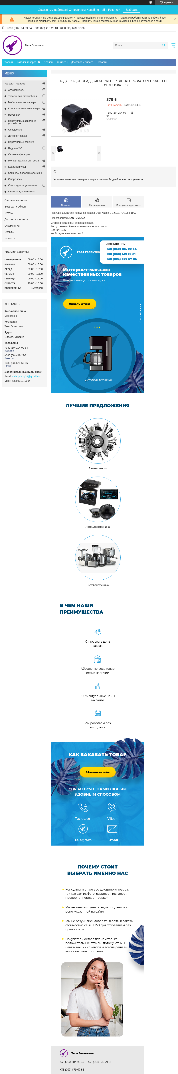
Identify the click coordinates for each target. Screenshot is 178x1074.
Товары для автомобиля (22, 96)
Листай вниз (140, 315)
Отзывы (48, 62)
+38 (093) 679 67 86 (121, 259)
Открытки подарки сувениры (25, 172)
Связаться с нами (16, 200)
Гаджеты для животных (22, 191)
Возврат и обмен (15, 206)
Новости (102, 62)
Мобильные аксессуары (22, 102)
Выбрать (131, 9)
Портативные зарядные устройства (22, 122)
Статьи (9, 212)
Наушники (14, 114)
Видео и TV (15, 148)
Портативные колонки (21, 142)
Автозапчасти (16, 89)
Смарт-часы (15, 179)
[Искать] (164, 45)
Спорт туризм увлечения (22, 185)
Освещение (15, 129)
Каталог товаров (26, 62)
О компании (12, 225)
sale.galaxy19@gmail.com (27, 376)
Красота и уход (17, 166)
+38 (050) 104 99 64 (121, 249)
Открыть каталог (79, 304)
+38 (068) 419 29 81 (120, 254)
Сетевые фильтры (19, 154)
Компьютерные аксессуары (24, 108)
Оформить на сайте (98, 772)
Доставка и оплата (82, 62)
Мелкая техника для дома (23, 160)
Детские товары (17, 135)
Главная (8, 62)
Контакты (62, 62)
